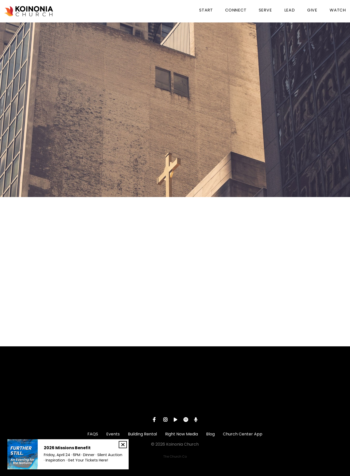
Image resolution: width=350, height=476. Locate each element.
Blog (210, 434)
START (206, 10)
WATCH (338, 10)
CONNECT (236, 10)
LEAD (289, 10)
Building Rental (142, 434)
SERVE (265, 10)
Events (113, 434)
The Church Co (175, 456)
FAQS (92, 434)
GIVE (312, 10)
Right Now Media (181, 434)
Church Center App (242, 434)
